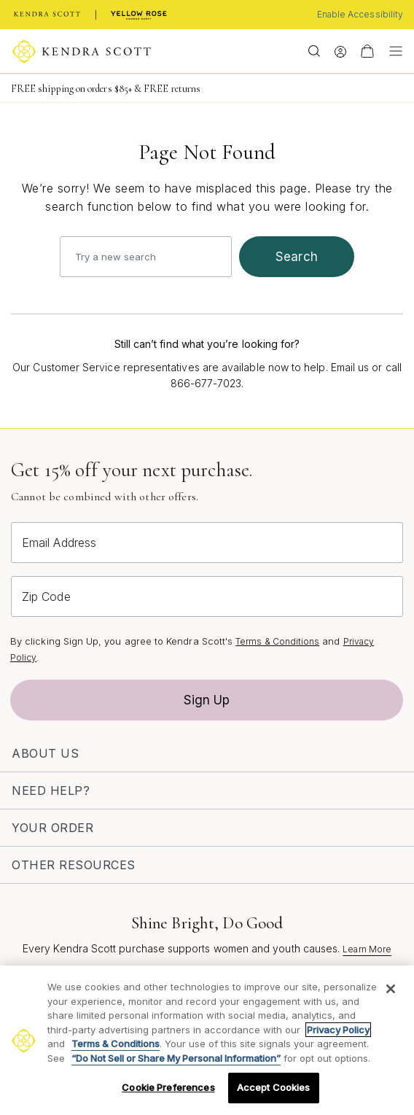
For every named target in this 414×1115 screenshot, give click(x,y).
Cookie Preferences (168, 1087)
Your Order (52, 827)
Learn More (367, 949)
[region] (207, 1040)
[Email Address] (207, 542)
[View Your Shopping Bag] (367, 51)
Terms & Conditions (277, 641)
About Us (45, 753)
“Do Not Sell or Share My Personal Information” (176, 1058)
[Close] (391, 989)
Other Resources (74, 865)
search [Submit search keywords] (297, 256)
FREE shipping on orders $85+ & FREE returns (105, 88)
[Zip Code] (207, 596)
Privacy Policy (338, 1030)
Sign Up (207, 700)
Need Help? (51, 790)
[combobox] (146, 256)
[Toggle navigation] (392, 51)
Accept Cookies (273, 1087)
